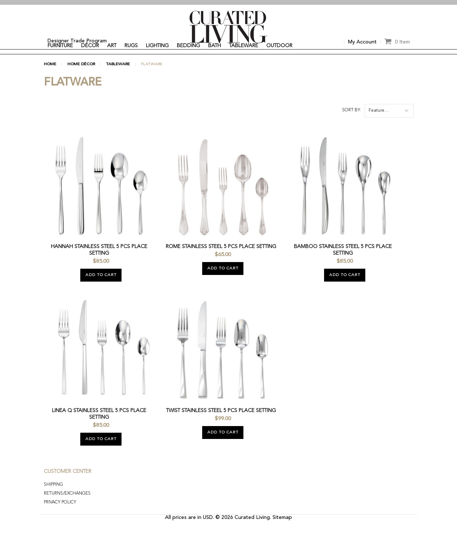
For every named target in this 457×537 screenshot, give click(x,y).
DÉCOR (90, 45)
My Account (362, 42)
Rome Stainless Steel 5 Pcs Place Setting (221, 259)
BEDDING (188, 45)
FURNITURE (60, 45)
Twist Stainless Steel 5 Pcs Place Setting (221, 423)
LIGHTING (157, 45)
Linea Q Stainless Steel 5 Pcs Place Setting (99, 426)
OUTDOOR (279, 45)
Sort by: (351, 123)
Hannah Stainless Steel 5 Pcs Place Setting (99, 262)
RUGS (131, 45)
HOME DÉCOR (81, 77)
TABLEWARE (243, 45)
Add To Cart (101, 288)
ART (111, 45)
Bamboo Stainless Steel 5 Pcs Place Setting (343, 262)
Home (50, 77)
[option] (229, 2)
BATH (214, 45)
